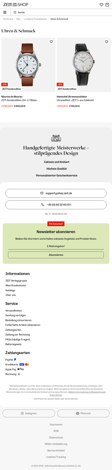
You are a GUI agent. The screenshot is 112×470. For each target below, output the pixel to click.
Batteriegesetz (13, 344)
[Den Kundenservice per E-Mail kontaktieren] (56, 193)
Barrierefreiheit (56, 450)
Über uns (11, 295)
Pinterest (83, 413)
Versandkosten (13, 310)
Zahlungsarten (13, 330)
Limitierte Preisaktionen (35, 19)
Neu (18, 19)
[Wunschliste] (101, 5)
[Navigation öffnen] (4, 12)
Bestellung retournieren (18, 320)
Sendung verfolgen (15, 315)
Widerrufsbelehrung (56, 444)
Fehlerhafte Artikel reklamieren (22, 325)
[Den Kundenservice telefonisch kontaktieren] (56, 204)
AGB (56, 431)
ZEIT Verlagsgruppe (16, 280)
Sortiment (8, 19)
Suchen (21, 12)
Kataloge (10, 290)
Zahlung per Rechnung (17, 334)
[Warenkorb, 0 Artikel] (107, 4)
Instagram (29, 413)
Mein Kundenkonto (16, 285)
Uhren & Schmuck (59, 19)
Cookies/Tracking (56, 457)
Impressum (56, 424)
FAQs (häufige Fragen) (17, 339)
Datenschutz (56, 437)
